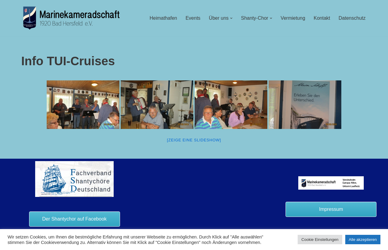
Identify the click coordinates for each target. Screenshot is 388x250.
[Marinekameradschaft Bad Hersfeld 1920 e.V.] (71, 18)
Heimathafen (163, 18)
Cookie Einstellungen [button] (319, 239)
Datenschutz (352, 18)
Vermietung (293, 18)
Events (193, 18)
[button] (231, 18)
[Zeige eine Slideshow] (194, 140)
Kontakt (322, 18)
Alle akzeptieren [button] (363, 239)
